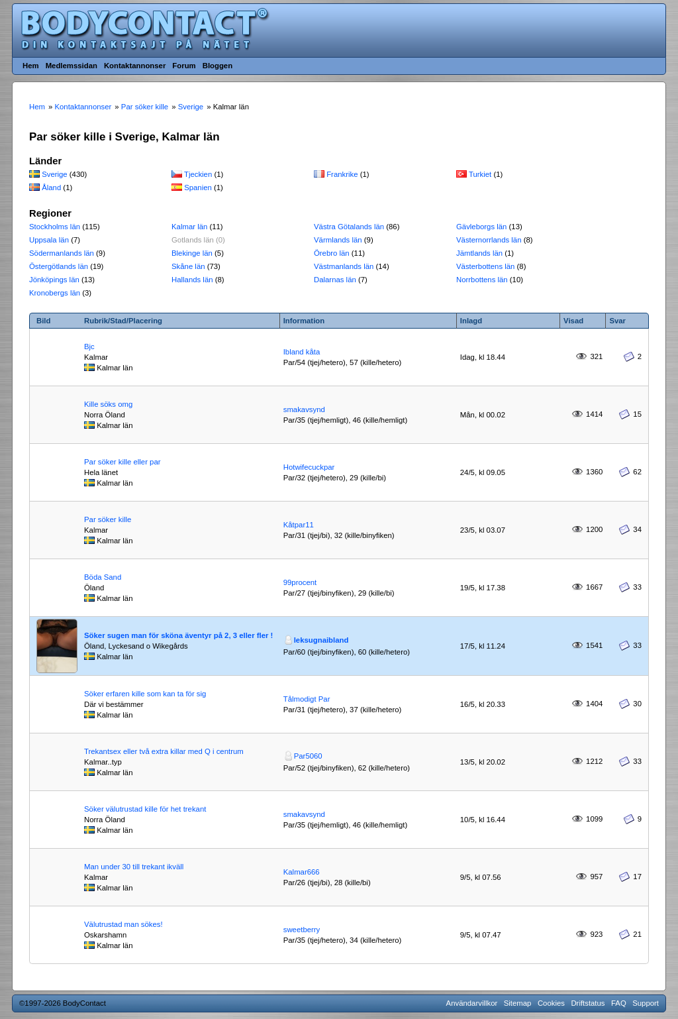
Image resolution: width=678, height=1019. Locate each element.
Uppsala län (49, 240)
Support (645, 1003)
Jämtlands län (479, 253)
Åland (51, 187)
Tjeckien (198, 174)
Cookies (551, 1003)
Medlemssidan (71, 66)
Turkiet (480, 174)
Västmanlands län (343, 266)
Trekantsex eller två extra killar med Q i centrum (164, 751)
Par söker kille (107, 519)
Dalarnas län (335, 280)
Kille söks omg (108, 404)
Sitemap (518, 1003)
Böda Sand (102, 577)
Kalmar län (189, 227)
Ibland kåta (301, 352)
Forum (183, 66)
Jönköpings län (54, 280)
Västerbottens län (485, 266)
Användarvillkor (472, 1003)
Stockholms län (54, 227)
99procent (300, 582)
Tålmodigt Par (306, 699)
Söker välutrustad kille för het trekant (145, 809)
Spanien (198, 187)
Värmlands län (338, 240)
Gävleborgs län (481, 227)
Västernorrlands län (489, 240)
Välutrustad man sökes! (123, 924)
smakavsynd (304, 409)
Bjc (89, 346)
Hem (31, 66)
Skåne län (188, 266)
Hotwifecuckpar (309, 467)
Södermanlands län (61, 253)
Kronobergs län (54, 293)
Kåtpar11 (298, 525)
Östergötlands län (58, 266)
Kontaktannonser (135, 66)
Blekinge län (192, 253)
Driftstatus (588, 1003)
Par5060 (308, 756)
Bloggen (217, 66)
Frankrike (342, 174)
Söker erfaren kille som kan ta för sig (145, 694)
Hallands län (192, 280)
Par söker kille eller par (122, 462)
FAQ (618, 1003)
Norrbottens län (482, 280)
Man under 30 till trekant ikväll (133, 867)
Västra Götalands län (349, 227)
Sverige (55, 174)
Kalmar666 (301, 872)
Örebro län (332, 253)
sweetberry (301, 930)
